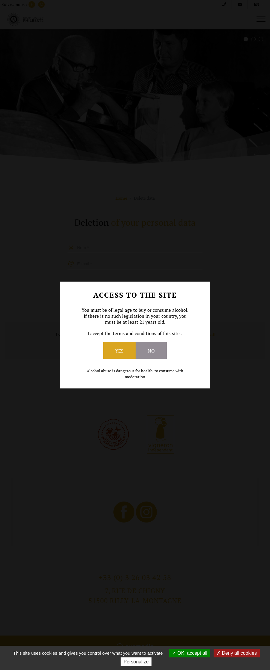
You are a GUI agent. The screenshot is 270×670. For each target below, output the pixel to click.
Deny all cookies (237, 653)
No (151, 350)
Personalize (136, 661)
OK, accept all (189, 653)
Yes (119, 350)
